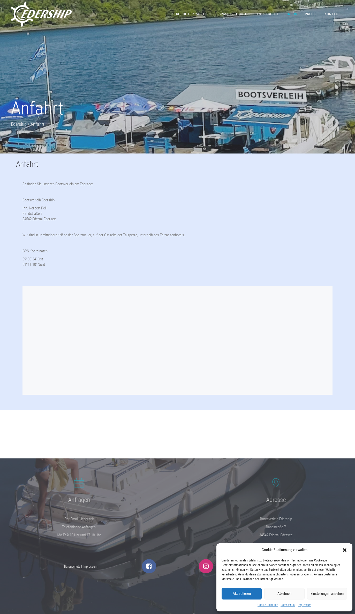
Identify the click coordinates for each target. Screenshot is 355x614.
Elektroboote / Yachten (188, 14)
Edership (19, 124)
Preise (311, 14)
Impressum (304, 605)
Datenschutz (288, 605)
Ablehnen (284, 593)
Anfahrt (27, 164)
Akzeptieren (242, 593)
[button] (344, 550)
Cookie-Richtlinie (268, 605)
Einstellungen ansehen (327, 593)
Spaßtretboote (234, 14)
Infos (292, 14)
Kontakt (332, 14)
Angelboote (267, 14)
